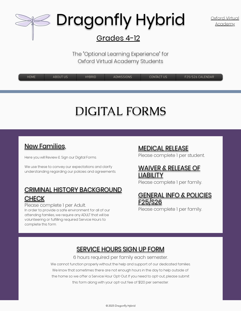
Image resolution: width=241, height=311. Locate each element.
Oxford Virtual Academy (225, 21)
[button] (123, 77)
